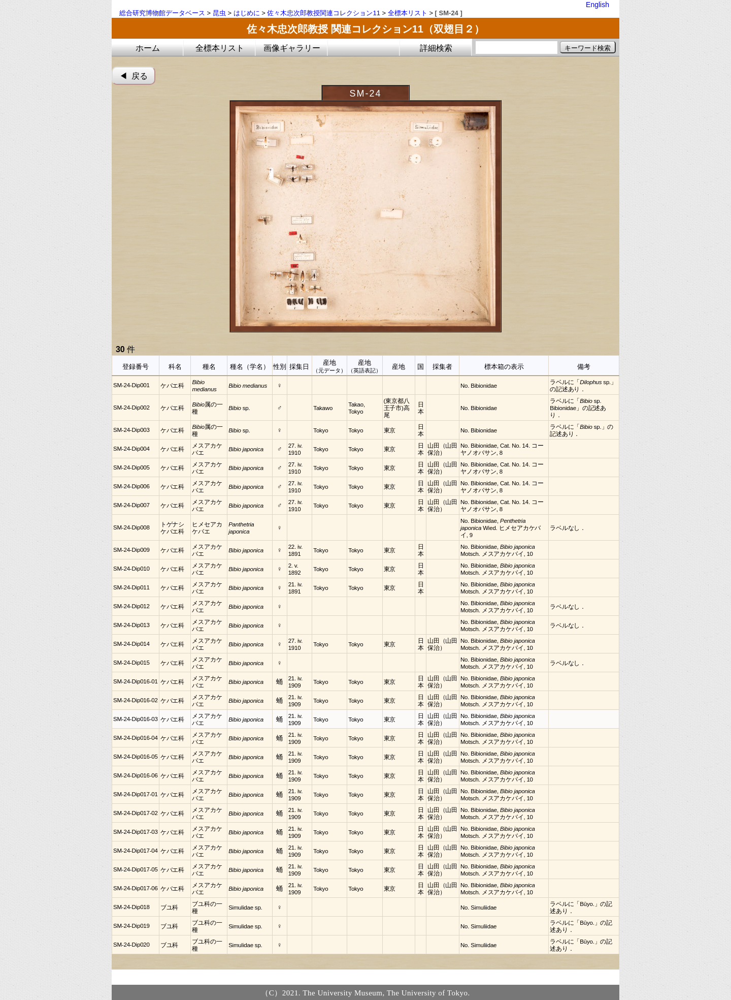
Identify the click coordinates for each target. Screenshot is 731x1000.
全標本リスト (407, 13)
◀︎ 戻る (133, 76)
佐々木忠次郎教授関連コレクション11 (323, 13)
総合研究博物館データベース (162, 13)
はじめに (247, 13)
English (597, 5)
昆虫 (219, 13)
